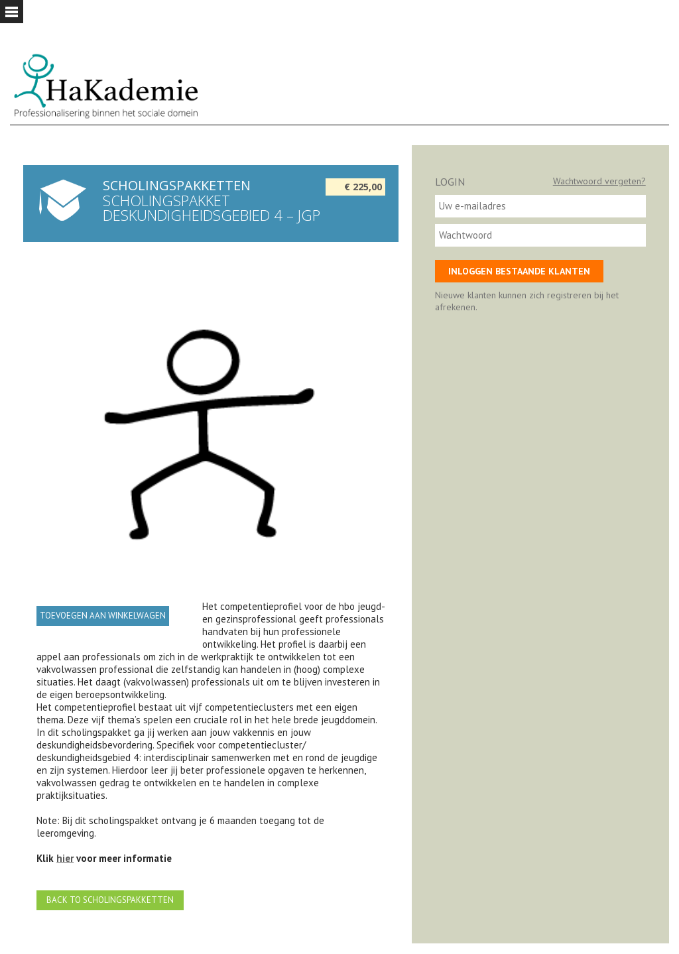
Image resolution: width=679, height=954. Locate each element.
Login (450, 181)
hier (65, 858)
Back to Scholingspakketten (110, 900)
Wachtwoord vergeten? (599, 181)
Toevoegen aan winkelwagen (103, 615)
